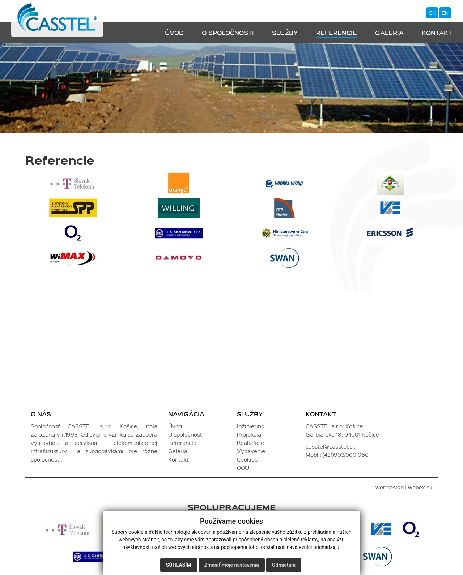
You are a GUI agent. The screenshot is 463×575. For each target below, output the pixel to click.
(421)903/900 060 (346, 455)
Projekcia (249, 434)
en (445, 13)
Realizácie (250, 443)
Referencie (336, 33)
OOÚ (243, 468)
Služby (285, 33)
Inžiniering (250, 426)
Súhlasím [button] (178, 565)
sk (432, 13)
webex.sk (420, 487)
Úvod (174, 33)
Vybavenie (251, 451)
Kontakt (437, 33)
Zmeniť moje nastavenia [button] (231, 565)
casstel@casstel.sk (330, 446)
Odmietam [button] (284, 565)
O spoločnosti (228, 33)
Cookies (247, 459)
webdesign (389, 487)
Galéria (389, 33)
